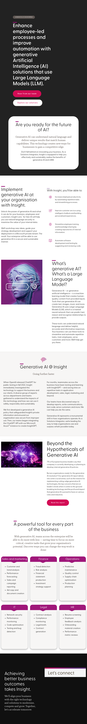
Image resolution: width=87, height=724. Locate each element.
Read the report (58, 503)
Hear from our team (27, 94)
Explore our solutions (28, 103)
